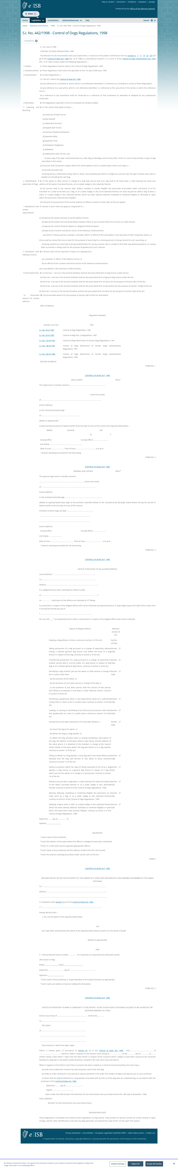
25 (147, 61)
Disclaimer (121, 2)
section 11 (60, 908)
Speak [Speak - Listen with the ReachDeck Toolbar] (30, 14)
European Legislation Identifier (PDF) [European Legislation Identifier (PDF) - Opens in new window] (110, 1139)
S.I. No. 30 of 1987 (46, 336)
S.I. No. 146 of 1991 (47, 351)
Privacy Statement (73, 1139)
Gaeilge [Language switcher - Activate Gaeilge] (152, 2)
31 (40, 64)
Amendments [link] (29, 47)
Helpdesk (142, 2)
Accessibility (88, 1139)
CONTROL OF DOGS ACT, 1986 (97, 381)
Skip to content (108, 2)
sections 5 (131, 61)
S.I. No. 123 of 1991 (47, 346)
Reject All (135, 1164)
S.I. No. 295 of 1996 (47, 360)
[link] (146, 26)
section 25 (83, 1056)
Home (25, 20)
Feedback (132, 2)
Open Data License (136, 1139)
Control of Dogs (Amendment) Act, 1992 (138, 64)
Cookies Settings (117, 1164)
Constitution (53, 20)
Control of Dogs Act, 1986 (58, 64)
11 (141, 61)
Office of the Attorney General (142, 8)
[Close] (174, 1164)
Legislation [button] (36, 20)
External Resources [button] (70, 20)
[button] (152, 20)
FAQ (87, 20)
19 (144, 61)
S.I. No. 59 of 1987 (46, 341)
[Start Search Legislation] (132, 25)
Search (148, 20)
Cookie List (150, 1139)
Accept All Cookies (154, 1164)
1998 (53, 31)
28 (151, 61)
